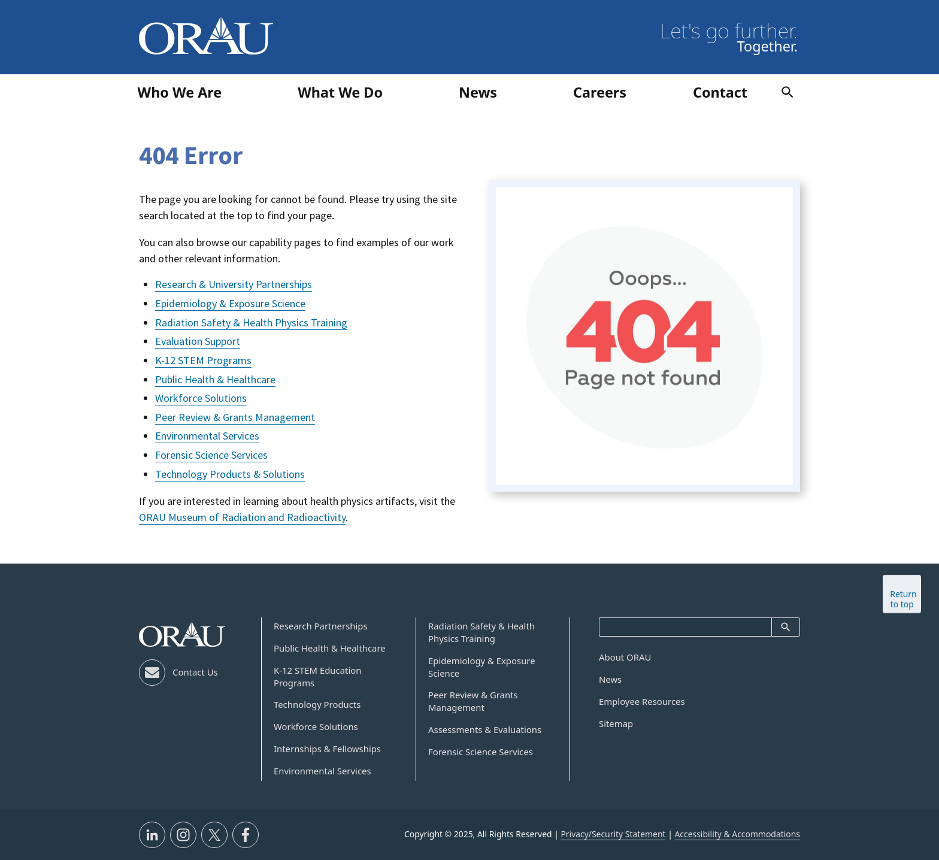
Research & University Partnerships (233, 284)
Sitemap (616, 723)
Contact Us (195, 672)
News (610, 679)
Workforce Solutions (201, 398)
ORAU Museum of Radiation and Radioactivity (242, 517)
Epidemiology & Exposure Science (230, 303)
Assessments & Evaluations (484, 729)
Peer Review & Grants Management (235, 417)
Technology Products (317, 704)
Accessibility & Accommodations (737, 834)
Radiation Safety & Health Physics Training (251, 322)
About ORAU (625, 657)
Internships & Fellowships (327, 749)
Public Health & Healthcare (215, 379)
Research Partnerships (321, 626)
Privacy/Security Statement (613, 834)
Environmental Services (207, 436)
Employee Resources (642, 701)
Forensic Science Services (211, 455)
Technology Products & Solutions (230, 474)
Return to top (903, 607)
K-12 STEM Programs (203, 360)
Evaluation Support (197, 341)
